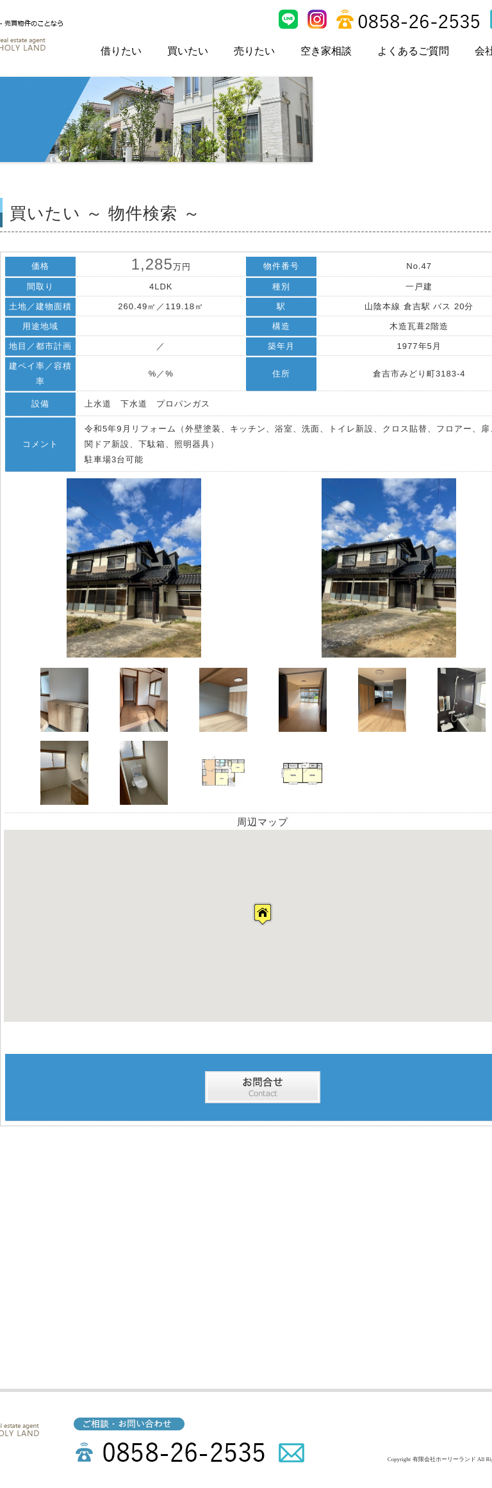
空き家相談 (326, 50)
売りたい (254, 50)
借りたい (121, 50)
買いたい (187, 50)
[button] (262, 914)
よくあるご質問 (413, 50)
